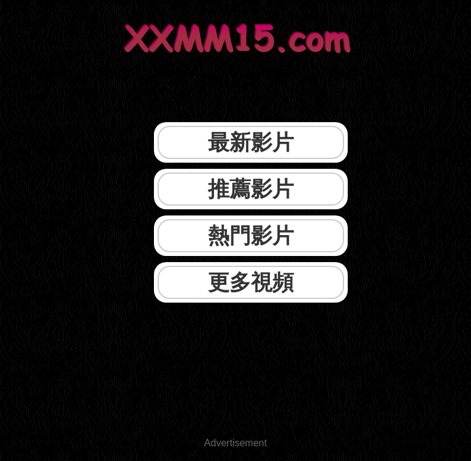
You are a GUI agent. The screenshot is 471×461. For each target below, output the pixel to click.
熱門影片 (251, 235)
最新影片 (251, 142)
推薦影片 (251, 189)
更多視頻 (251, 282)
